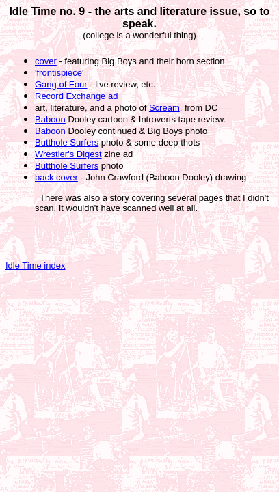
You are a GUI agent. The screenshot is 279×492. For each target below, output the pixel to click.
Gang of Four (61, 84)
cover (46, 61)
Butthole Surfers (66, 142)
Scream (164, 107)
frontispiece (58, 73)
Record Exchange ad (76, 96)
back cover (56, 177)
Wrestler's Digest (68, 154)
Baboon (50, 119)
